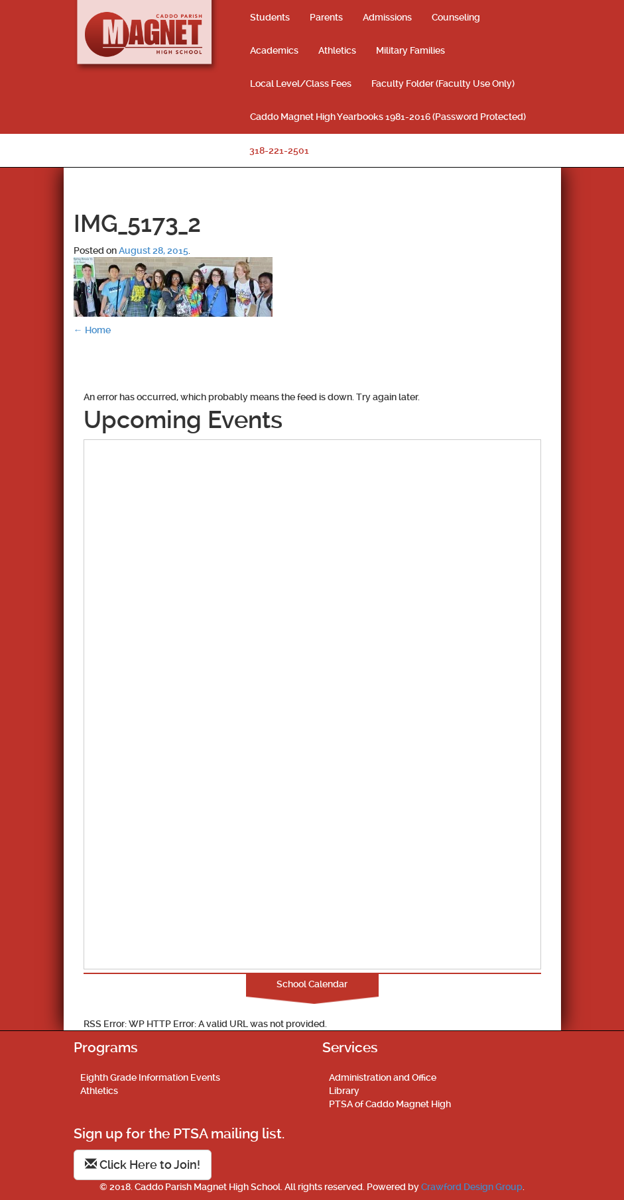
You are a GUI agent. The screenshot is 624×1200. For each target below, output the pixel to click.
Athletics (337, 50)
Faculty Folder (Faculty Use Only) (443, 83)
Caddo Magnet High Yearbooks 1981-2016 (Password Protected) (388, 116)
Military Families (410, 50)
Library (344, 1090)
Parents (326, 17)
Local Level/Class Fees (300, 83)
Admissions (387, 17)
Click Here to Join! (142, 1165)
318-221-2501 (279, 150)
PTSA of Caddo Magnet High (390, 1104)
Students (270, 17)
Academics (274, 50)
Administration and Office (382, 1077)
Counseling (456, 17)
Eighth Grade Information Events (150, 1077)
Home (92, 330)
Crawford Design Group (472, 1186)
